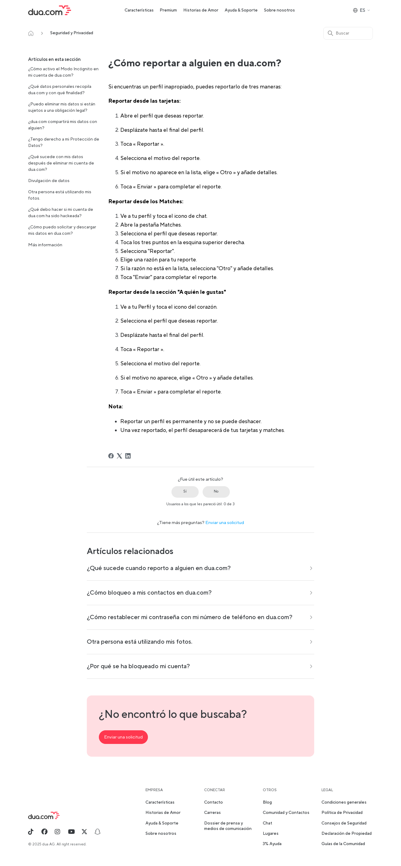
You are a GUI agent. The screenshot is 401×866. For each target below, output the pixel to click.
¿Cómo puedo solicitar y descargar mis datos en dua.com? (62, 230)
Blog (267, 802)
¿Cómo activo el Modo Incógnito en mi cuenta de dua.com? (63, 72)
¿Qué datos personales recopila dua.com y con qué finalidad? (59, 90)
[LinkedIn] (128, 456)
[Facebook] (111, 456)
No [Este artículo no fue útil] (216, 491)
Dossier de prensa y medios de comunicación (228, 826)
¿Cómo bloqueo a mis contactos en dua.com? (149, 593)
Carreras (212, 812)
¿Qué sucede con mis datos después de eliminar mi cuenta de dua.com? (61, 163)
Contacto (213, 802)
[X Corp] (119, 456)
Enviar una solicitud (224, 523)
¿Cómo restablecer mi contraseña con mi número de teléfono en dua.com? (189, 617)
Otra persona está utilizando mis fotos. (59, 195)
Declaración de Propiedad (346, 833)
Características (139, 10)
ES (361, 10)
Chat (267, 823)
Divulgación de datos (49, 181)
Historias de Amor (200, 10)
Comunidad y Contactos (286, 812)
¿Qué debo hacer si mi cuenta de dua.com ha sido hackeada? (60, 213)
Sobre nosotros (279, 10)
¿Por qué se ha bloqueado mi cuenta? (138, 666)
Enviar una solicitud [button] (123, 737)
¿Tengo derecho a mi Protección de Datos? (63, 142)
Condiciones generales (344, 802)
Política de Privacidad (342, 812)
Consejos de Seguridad (344, 823)
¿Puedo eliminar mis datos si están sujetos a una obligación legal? (61, 107)
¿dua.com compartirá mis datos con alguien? (62, 125)
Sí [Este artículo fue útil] (185, 491)
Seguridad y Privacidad (71, 33)
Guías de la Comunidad (343, 844)
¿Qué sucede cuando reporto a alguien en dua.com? (159, 568)
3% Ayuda (272, 844)
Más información (45, 245)
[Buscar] (348, 33)
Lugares (271, 833)
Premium (168, 10)
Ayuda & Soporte (241, 10)
